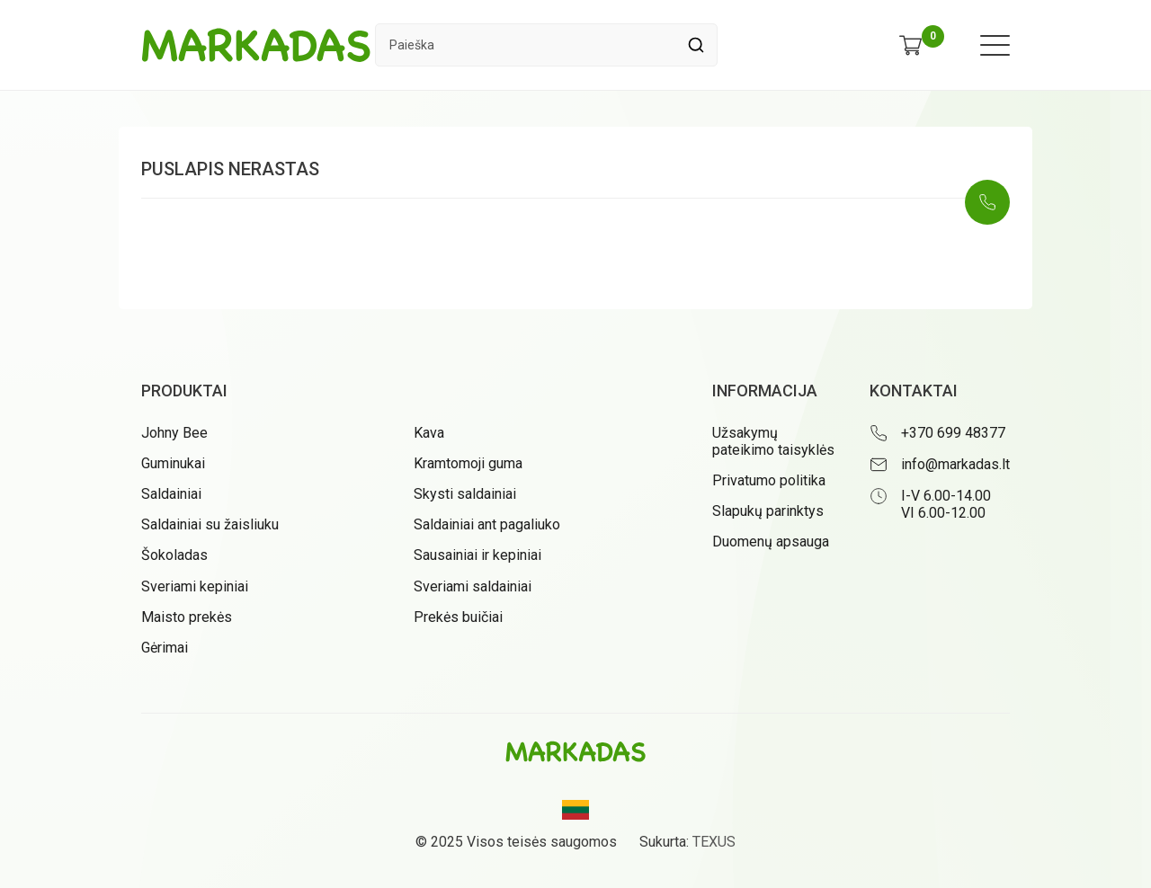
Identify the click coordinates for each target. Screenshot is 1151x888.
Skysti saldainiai (465, 493)
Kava (429, 432)
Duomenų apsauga (770, 541)
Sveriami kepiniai (194, 586)
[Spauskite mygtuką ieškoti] (695, 45)
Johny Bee (174, 432)
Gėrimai (164, 647)
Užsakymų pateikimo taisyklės (773, 441)
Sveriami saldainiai (472, 586)
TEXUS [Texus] (714, 841)
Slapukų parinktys (768, 510)
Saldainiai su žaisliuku (210, 524)
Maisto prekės (186, 617)
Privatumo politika (768, 480)
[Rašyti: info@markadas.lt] (940, 465)
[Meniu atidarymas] (995, 45)
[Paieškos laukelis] (525, 45)
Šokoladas (174, 555)
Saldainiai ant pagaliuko (487, 524)
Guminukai (173, 463)
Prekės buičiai (458, 617)
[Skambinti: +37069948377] (987, 202)
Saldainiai (171, 493)
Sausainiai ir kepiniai (477, 555)
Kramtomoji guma (468, 463)
